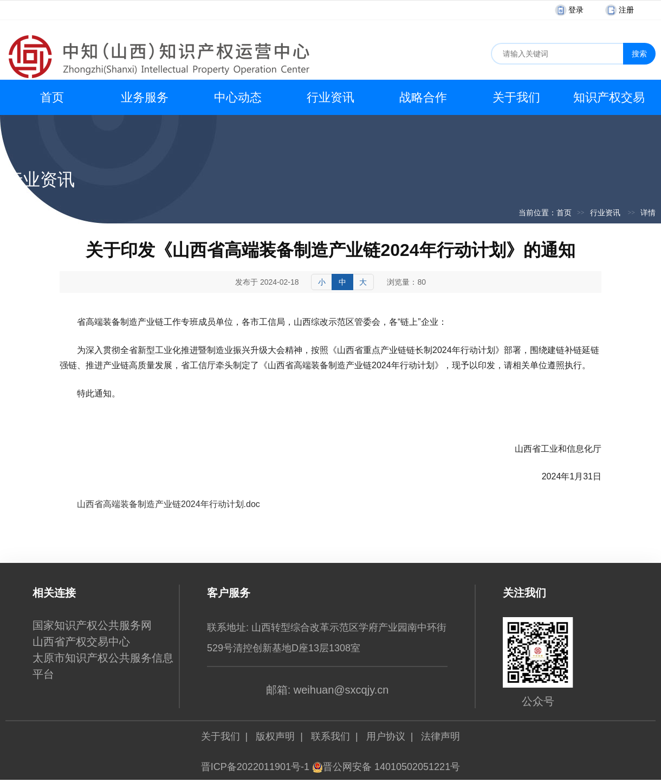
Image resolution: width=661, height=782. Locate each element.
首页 (52, 97)
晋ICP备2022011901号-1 (255, 766)
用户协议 (385, 736)
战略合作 (423, 97)
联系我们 (330, 736)
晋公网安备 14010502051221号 (386, 766)
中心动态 (238, 97)
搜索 (639, 53)
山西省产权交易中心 (81, 642)
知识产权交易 (609, 97)
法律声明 (440, 736)
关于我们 (516, 97)
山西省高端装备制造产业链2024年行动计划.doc (168, 504)
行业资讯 (330, 97)
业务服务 (145, 97)
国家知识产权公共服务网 (92, 625)
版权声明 (275, 736)
